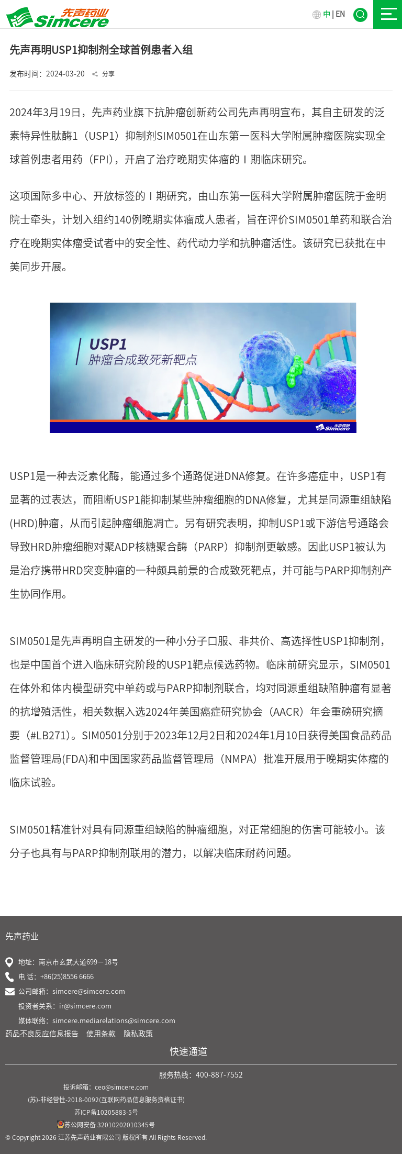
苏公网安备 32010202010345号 (106, 1125)
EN (340, 14)
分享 (108, 74)
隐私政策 (138, 1033)
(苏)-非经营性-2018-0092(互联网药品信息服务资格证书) (106, 1099)
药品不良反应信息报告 (42, 1033)
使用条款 (101, 1033)
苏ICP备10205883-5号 (106, 1112)
